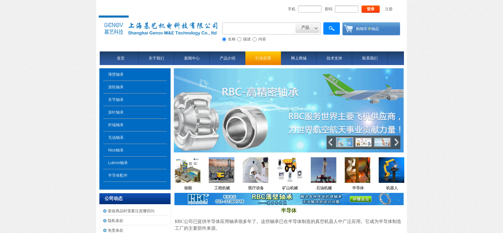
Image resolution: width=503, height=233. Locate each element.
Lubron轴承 (118, 163)
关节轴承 (116, 99)
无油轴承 (116, 137)
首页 (121, 58)
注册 (389, 9)
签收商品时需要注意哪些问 (131, 211)
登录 (370, 9)
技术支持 (334, 58)
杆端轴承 (116, 125)
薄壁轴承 (116, 74)
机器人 (392, 188)
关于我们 (156, 58)
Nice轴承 (116, 150)
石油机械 (324, 188)
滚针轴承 (116, 112)
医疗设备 (256, 188)
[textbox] (259, 28)
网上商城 (299, 58)
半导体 (358, 188)
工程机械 (222, 188)
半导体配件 (118, 175)
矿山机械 (290, 188)
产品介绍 (227, 58)
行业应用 (263, 58)
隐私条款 (115, 220)
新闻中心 (192, 58)
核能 (188, 188)
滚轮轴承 (116, 87)
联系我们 (370, 58)
